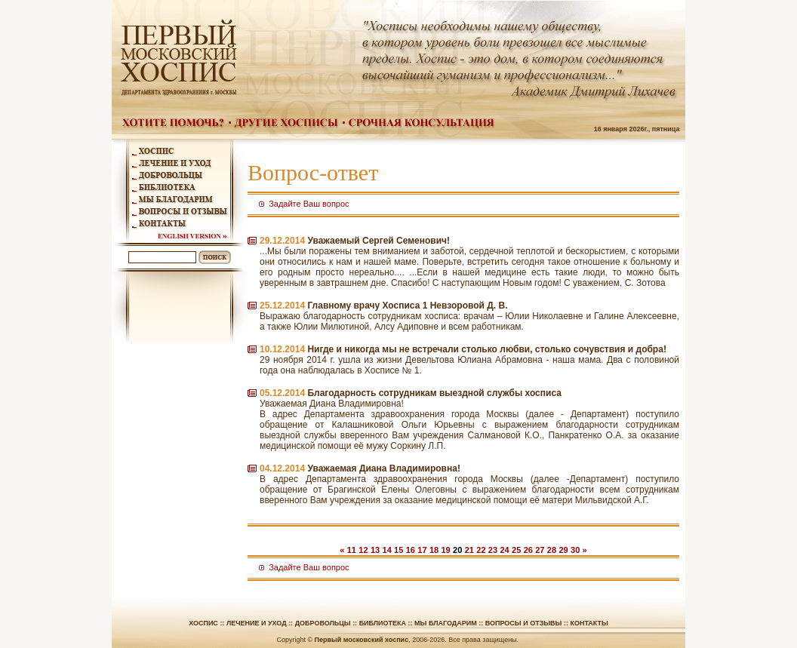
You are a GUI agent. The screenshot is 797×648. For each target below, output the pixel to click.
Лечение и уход (256, 623)
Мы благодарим (445, 623)
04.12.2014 (282, 468)
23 (492, 549)
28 (551, 549)
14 (387, 549)
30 (575, 549)
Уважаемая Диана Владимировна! (383, 468)
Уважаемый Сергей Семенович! (378, 240)
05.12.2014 (282, 393)
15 (398, 549)
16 (410, 549)
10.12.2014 (282, 349)
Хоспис (203, 623)
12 (363, 549)
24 (504, 549)
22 (480, 549)
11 (351, 549)
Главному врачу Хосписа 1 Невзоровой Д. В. (407, 305)
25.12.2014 (282, 305)
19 (445, 549)
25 (516, 549)
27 (539, 549)
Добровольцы (323, 623)
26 (528, 549)
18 (434, 549)
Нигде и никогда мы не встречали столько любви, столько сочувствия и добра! (486, 349)
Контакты (589, 623)
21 (469, 549)
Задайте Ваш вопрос (309, 203)
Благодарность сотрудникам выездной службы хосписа (434, 393)
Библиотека (382, 623)
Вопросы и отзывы (523, 623)
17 (421, 549)
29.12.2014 (282, 240)
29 (563, 549)
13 (375, 549)
